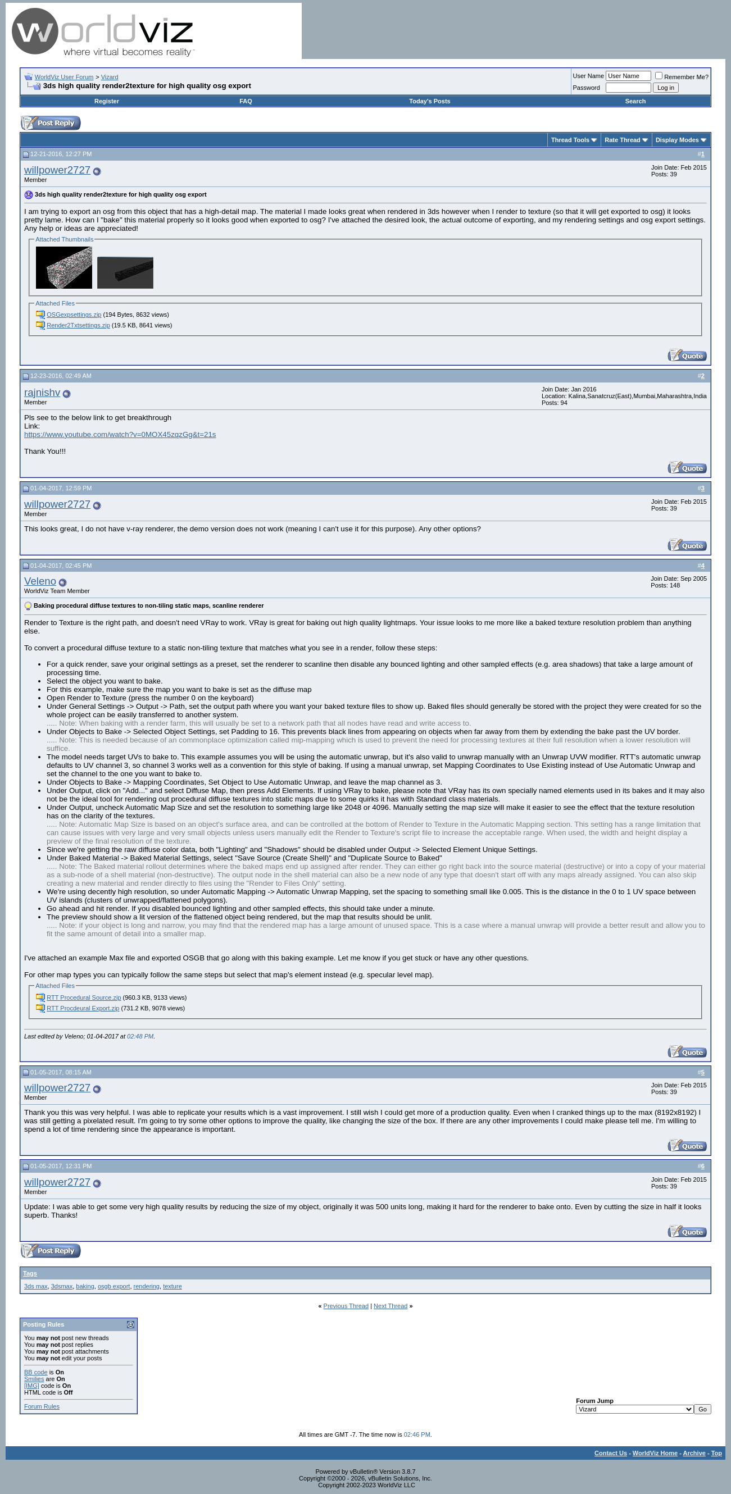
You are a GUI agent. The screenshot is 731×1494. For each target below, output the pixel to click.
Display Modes (677, 139)
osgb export (114, 1286)
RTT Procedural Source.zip (84, 997)
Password (586, 87)
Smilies (34, 1378)
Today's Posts (429, 101)
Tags (30, 1273)
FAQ (245, 101)
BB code (36, 1372)
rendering (147, 1286)
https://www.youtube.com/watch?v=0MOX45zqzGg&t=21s (120, 434)
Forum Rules (42, 1406)
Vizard (110, 77)
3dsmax (62, 1286)
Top (716, 1453)
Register (106, 101)
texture (172, 1286)
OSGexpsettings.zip (74, 314)
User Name (589, 75)
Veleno (40, 581)
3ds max (36, 1286)
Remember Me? (682, 77)
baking (85, 1286)
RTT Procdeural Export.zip (83, 1008)
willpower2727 (57, 170)
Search (635, 101)
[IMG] (31, 1385)
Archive (694, 1453)
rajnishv (42, 392)
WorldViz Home (655, 1453)
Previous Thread (346, 1305)
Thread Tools (570, 139)
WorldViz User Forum (64, 77)
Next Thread (390, 1305)
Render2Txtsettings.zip (78, 325)
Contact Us (610, 1453)
